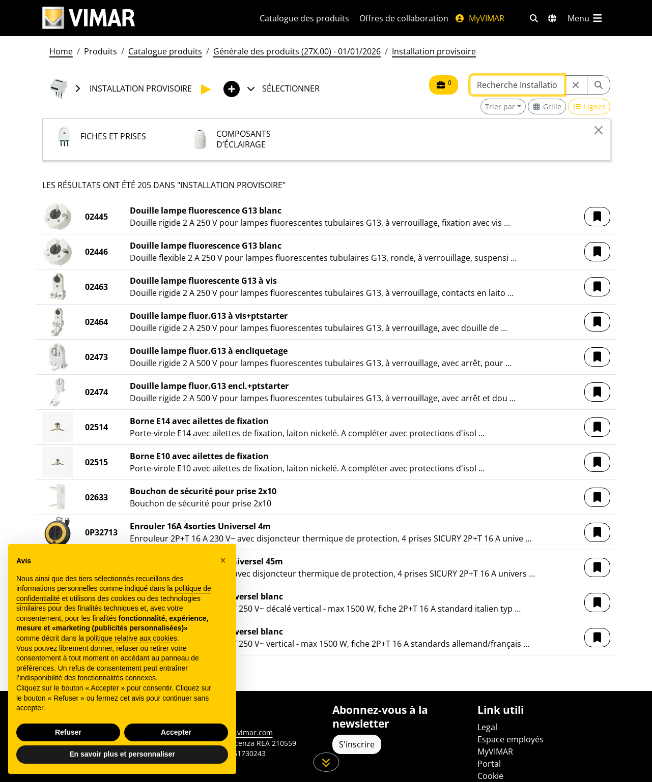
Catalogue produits (165, 51)
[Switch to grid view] (547, 106)
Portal (489, 763)
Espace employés (510, 739)
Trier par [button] (500, 106)
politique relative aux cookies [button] (131, 638)
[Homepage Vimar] (138, 18)
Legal (487, 727)
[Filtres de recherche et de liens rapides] (534, 18)
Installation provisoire (434, 51)
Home (61, 51)
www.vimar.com (245, 732)
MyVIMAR (479, 18)
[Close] (598, 130)
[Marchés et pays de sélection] (552, 18)
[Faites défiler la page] (326, 762)
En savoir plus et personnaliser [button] (122, 754)
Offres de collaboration (403, 18)
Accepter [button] (176, 732)
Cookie (490, 775)
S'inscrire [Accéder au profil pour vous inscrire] (357, 744)
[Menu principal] (585, 18)
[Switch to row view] (589, 106)
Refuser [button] (68, 732)
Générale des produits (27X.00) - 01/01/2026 (297, 51)
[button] (597, 216)
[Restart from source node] (575, 85)
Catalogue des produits (304, 18)
